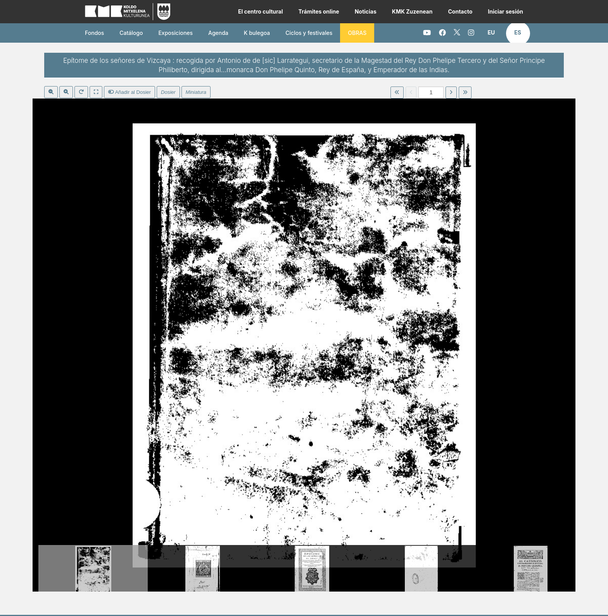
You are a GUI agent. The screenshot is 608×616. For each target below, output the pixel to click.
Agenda (218, 32)
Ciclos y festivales (308, 32)
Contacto (460, 11)
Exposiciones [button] (175, 32)
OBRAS (357, 32)
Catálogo (131, 32)
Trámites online (318, 11)
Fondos (94, 32)
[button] (491, 32)
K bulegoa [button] (257, 32)
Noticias (366, 11)
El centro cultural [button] (260, 11)
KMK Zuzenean (412, 11)
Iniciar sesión (505, 11)
